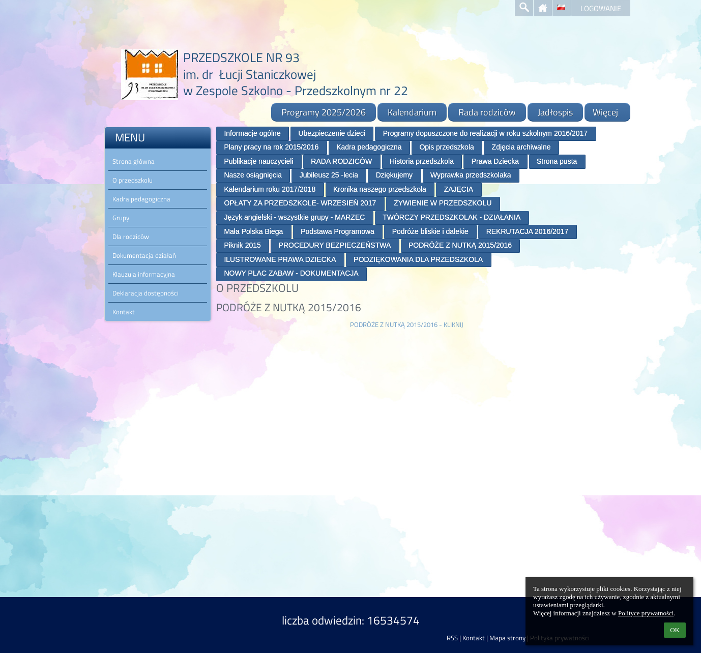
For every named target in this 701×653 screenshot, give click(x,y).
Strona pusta (557, 161)
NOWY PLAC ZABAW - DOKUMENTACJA (291, 273)
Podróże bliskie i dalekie (430, 231)
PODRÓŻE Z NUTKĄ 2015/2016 (460, 245)
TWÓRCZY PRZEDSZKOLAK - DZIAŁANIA (451, 217)
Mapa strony (507, 638)
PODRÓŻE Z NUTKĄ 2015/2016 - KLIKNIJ (406, 324)
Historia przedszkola (422, 161)
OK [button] (675, 630)
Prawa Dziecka (495, 161)
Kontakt (473, 638)
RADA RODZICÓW (341, 161)
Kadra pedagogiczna (368, 147)
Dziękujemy (394, 175)
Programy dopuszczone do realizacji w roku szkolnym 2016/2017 (485, 133)
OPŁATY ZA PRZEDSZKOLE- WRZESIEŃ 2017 (300, 203)
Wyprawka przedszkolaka (470, 175)
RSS (452, 638)
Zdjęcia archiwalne (521, 147)
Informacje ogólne (252, 133)
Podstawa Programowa (337, 231)
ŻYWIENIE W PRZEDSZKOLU (442, 203)
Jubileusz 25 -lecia (329, 175)
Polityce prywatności (646, 613)
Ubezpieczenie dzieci (331, 133)
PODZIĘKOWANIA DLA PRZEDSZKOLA (418, 259)
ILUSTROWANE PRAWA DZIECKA (280, 259)
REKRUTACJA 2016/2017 (527, 231)
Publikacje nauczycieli (258, 161)
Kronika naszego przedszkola (379, 189)
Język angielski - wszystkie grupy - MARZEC (294, 217)
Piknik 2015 (242, 245)
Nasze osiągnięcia (253, 175)
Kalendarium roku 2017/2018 (269, 189)
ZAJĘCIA (459, 189)
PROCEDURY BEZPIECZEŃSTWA (335, 245)
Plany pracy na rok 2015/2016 (271, 147)
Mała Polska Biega (253, 231)
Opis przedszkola (446, 147)
